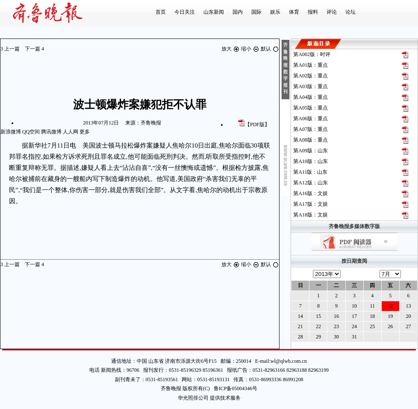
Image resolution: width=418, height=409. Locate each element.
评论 (332, 12)
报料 (313, 12)
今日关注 (184, 12)
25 (372, 326)
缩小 (251, 49)
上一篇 (10, 49)
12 (390, 306)
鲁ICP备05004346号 (234, 388)
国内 (238, 12)
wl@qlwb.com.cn (289, 361)
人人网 (70, 132)
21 (300, 326)
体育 (294, 12)
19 (390, 316)
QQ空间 (31, 132)
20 (408, 316)
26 (390, 326)
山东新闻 (213, 12)
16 (336, 316)
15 (318, 316)
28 (300, 337)
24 (354, 326)
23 (336, 326)
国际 (256, 12)
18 (372, 316)
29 (318, 337)
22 (318, 326)
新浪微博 (10, 132)
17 (354, 316)
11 (372, 306)
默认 (270, 49)
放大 (231, 49)
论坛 (350, 12)
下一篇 (34, 49)
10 (354, 306)
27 (408, 326)
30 (336, 337)
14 (300, 316)
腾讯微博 (51, 132)
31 (354, 337)
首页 (161, 12)
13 (408, 306)
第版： (311, 54)
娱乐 (275, 12)
